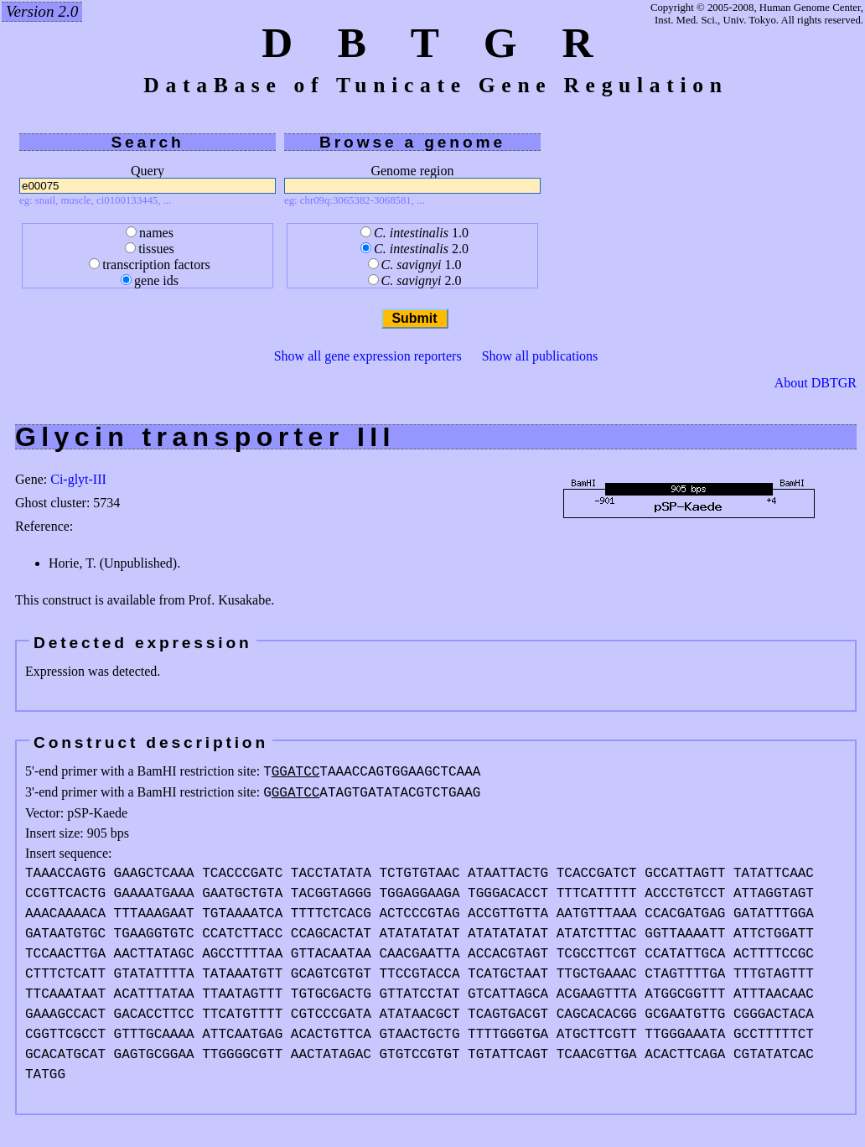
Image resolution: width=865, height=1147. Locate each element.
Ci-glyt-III (78, 479)
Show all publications (540, 356)
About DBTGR (815, 383)
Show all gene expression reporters (368, 356)
